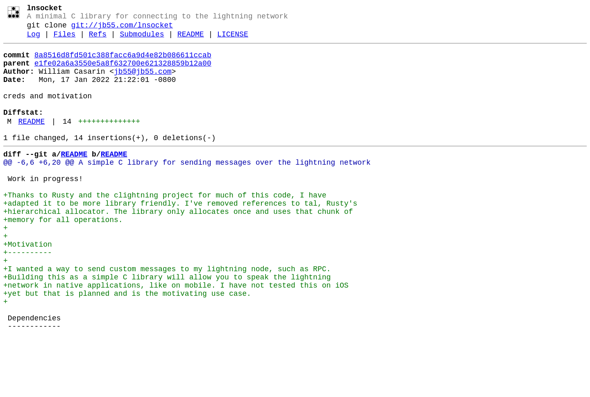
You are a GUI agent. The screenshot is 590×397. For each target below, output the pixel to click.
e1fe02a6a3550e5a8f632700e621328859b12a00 (122, 72)
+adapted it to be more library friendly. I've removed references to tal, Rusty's (180, 237)
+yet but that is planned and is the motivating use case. (127, 345)
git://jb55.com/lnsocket (122, 29)
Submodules (142, 40)
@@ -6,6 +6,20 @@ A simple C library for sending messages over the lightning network (186, 188)
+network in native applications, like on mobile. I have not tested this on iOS (175, 335)
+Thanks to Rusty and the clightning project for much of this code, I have (164, 227)
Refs (98, 40)
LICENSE (232, 40)
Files (64, 40)
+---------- (27, 296)
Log (33, 40)
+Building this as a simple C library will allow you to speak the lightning (167, 326)
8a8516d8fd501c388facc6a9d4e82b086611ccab (122, 63)
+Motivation (27, 286)
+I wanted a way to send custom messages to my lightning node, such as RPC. (167, 316)
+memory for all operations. (63, 257)
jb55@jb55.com (142, 82)
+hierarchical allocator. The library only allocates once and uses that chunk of (178, 247)
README (190, 40)
